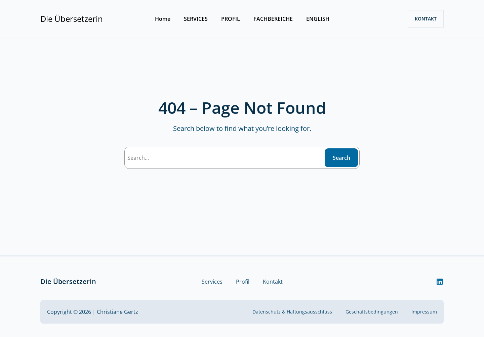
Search (341, 157)
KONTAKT (426, 18)
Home (162, 18)
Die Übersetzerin (71, 18)
